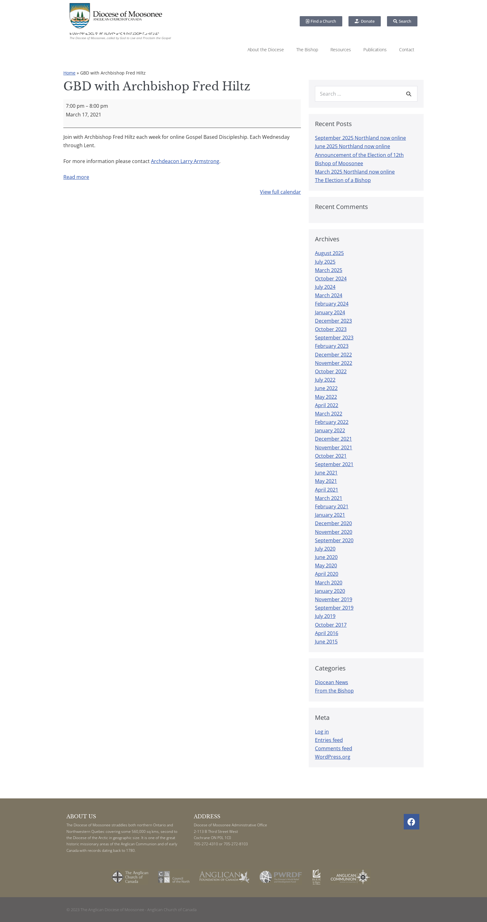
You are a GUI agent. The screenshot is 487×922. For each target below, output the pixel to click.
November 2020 (333, 532)
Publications (375, 49)
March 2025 (328, 270)
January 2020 (330, 591)
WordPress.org (332, 756)
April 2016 (326, 633)
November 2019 (333, 599)
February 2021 (331, 506)
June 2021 (326, 472)
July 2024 (325, 287)
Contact (406, 49)
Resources (340, 49)
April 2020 (326, 573)
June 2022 (326, 388)
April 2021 (326, 489)
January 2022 (330, 430)
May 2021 (326, 481)
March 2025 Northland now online (355, 171)
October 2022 (331, 371)
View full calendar (280, 191)
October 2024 (331, 278)
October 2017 (331, 624)
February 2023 (331, 346)
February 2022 (331, 422)
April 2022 (326, 405)
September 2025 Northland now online (360, 137)
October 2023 (331, 329)
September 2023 (334, 337)
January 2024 (330, 312)
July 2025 (325, 261)
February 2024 (331, 303)
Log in (322, 731)
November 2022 (333, 363)
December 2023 (333, 320)
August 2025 (329, 253)
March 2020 (328, 582)
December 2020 (333, 523)
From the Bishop (334, 690)
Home (69, 73)
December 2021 (333, 438)
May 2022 (326, 396)
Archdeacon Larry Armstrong (185, 161)
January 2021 (330, 514)
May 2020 (326, 565)
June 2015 (326, 641)
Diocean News (331, 682)
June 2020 (326, 557)
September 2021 (334, 464)
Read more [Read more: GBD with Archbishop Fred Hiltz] (76, 177)
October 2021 (331, 455)
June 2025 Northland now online (352, 146)
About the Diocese (266, 49)
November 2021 (333, 447)
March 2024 (328, 295)
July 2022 (325, 379)
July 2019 (325, 616)
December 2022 (333, 354)
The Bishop (307, 49)
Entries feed (329, 740)
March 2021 (328, 498)
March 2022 (328, 413)
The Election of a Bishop (343, 180)
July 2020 (325, 548)
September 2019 (334, 607)
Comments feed (333, 748)
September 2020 (334, 540)
